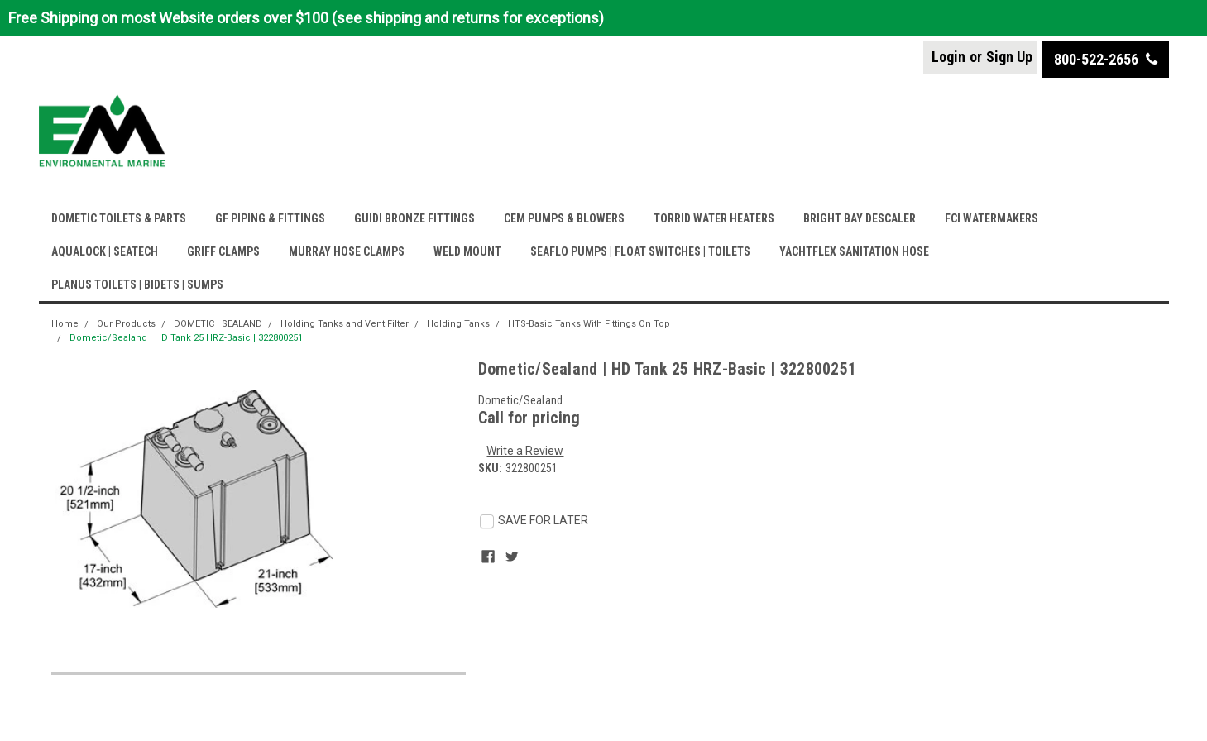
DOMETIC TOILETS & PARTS (118, 218)
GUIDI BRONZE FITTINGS (414, 218)
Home (65, 323)
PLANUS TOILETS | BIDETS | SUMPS (137, 284)
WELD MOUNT (467, 251)
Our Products (126, 323)
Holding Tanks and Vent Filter (344, 323)
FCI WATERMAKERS (991, 218)
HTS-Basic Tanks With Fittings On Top (589, 323)
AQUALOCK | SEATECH (104, 251)
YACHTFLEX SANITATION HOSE (854, 251)
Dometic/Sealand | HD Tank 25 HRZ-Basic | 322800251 (186, 337)
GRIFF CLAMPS (223, 251)
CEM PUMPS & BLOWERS (564, 218)
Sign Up (1009, 56)
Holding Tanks (458, 323)
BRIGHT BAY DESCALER (859, 218)
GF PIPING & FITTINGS (270, 218)
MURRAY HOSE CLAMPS (347, 251)
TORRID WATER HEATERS (714, 218)
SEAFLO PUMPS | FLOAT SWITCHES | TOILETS (640, 251)
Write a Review (524, 450)
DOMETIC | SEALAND (218, 323)
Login (948, 56)
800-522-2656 (1105, 59)
